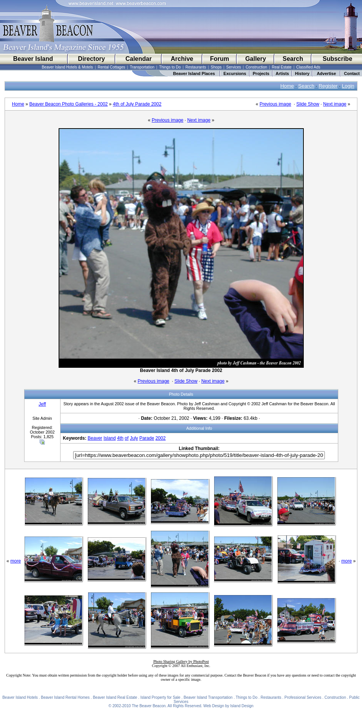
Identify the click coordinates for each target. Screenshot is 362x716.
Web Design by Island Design (228, 706)
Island (109, 438)
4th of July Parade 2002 (137, 104)
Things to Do (170, 67)
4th (120, 438)
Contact (352, 73)
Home (287, 86)
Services (233, 67)
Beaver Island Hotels (20, 697)
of (127, 438)
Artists (282, 73)
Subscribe (337, 58)
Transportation (142, 67)
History (302, 73)
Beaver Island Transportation (208, 697)
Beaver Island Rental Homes (65, 697)
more (15, 561)
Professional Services (303, 697)
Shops (216, 67)
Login (348, 86)
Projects (261, 73)
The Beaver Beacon (148, 706)
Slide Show (307, 104)
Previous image (275, 104)
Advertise (326, 73)
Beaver (95, 438)
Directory (91, 58)
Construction (256, 67)
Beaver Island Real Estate (115, 697)
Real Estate (282, 67)
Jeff (42, 404)
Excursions (234, 73)
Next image (335, 104)
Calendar (138, 58)
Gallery (255, 58)
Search (293, 58)
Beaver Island (33, 58)
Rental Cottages (111, 67)
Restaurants (195, 67)
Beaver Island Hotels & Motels (67, 67)
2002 (161, 438)
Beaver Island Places (194, 73)
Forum (219, 58)
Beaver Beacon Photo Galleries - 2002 (68, 104)
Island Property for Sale (160, 697)
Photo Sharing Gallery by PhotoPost (181, 661)
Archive (182, 58)
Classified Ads (308, 67)
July (134, 438)
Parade (146, 438)
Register (328, 86)
